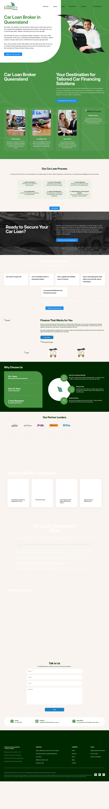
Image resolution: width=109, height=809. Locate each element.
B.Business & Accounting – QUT (12, 752)
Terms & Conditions (96, 756)
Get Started (54, 208)
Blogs (63, 6)
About (55, 6)
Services (45, 6)
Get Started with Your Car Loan (67, 100)
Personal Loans (40, 763)
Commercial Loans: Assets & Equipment (46, 753)
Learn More (47, 337)
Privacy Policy (94, 753)
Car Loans (38, 756)
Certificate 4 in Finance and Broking (13, 758)
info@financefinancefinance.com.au (49, 722)
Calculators (72, 6)
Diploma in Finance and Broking (12, 755)
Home (73, 750)
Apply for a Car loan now (13, 54)
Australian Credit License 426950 (13, 761)
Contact (83, 6)
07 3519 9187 (97, 6)
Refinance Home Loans (42, 760)
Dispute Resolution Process (98, 750)
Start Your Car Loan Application (67, 240)
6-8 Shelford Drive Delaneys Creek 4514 (87, 722)
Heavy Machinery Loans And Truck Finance (47, 750)
